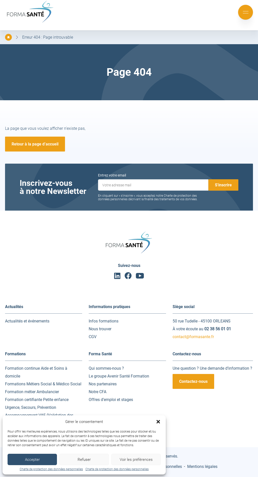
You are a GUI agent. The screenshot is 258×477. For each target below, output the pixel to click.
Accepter (32, 459)
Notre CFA (97, 391)
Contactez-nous (193, 381)
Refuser (84, 459)
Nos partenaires (103, 384)
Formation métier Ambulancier (32, 391)
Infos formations (103, 321)
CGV (92, 336)
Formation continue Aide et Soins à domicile (36, 372)
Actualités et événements (27, 321)
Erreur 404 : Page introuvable (47, 37)
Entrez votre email (112, 175)
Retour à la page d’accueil (35, 144)
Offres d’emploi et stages (111, 399)
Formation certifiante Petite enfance (37, 399)
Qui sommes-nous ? (106, 368)
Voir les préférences (136, 459)
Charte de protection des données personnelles (51, 469)
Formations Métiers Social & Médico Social (43, 384)
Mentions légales (202, 466)
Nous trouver (100, 329)
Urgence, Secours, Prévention (30, 407)
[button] (158, 421)
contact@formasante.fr (193, 336)
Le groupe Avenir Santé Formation (119, 376)
